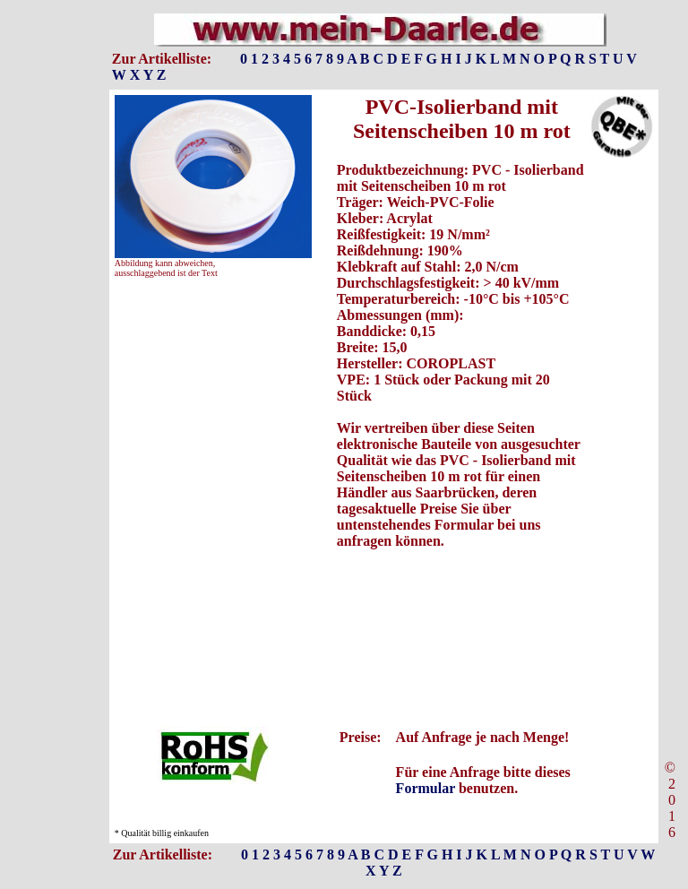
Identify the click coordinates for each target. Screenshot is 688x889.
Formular (425, 788)
